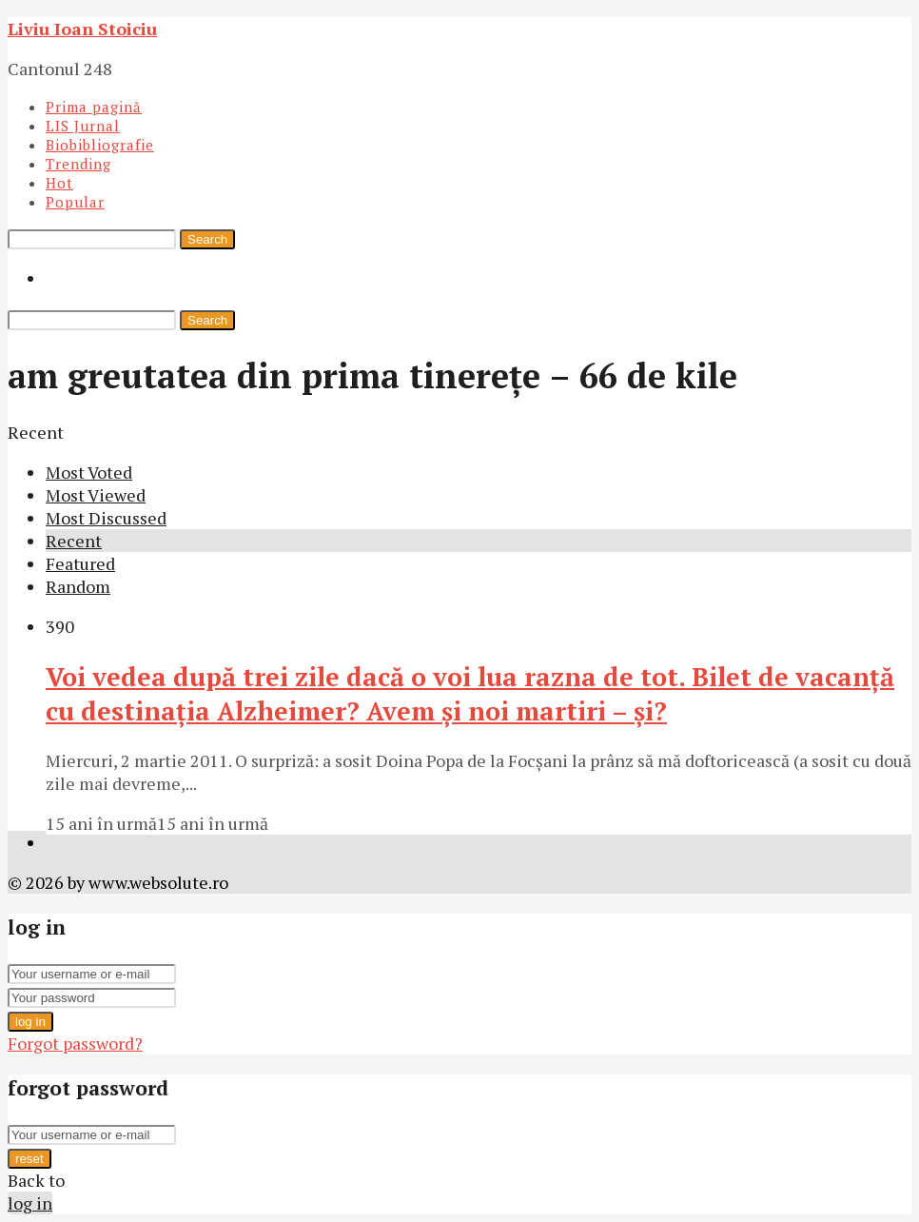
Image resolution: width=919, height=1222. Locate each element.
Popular (75, 201)
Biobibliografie (100, 144)
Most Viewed (96, 494)
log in (30, 1022)
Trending (78, 163)
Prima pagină (94, 106)
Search (207, 239)
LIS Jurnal (83, 125)
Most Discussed (106, 517)
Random (78, 586)
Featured (80, 563)
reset (29, 1159)
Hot (59, 182)
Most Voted (89, 472)
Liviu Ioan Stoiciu (82, 28)
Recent (74, 540)
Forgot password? (75, 1043)
